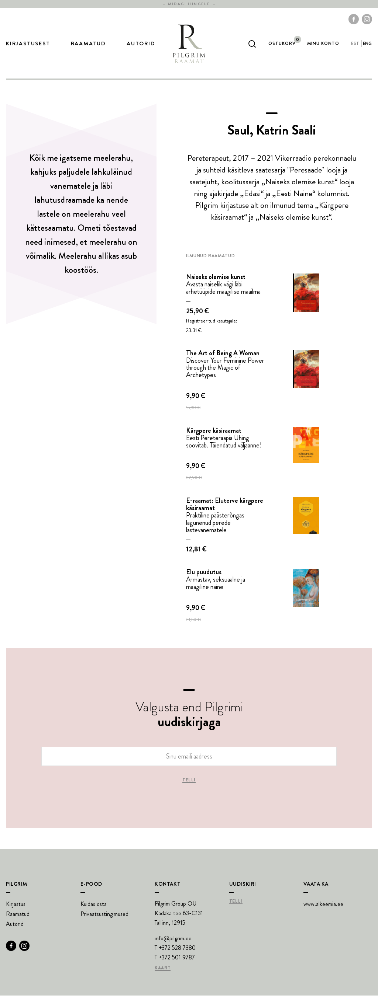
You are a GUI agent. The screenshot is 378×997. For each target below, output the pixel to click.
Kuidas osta (93, 905)
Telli (189, 781)
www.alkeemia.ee (323, 905)
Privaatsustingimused (104, 915)
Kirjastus (15, 905)
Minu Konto (323, 44)
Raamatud (88, 45)
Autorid (141, 45)
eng (367, 44)
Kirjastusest (28, 45)
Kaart (163, 969)
